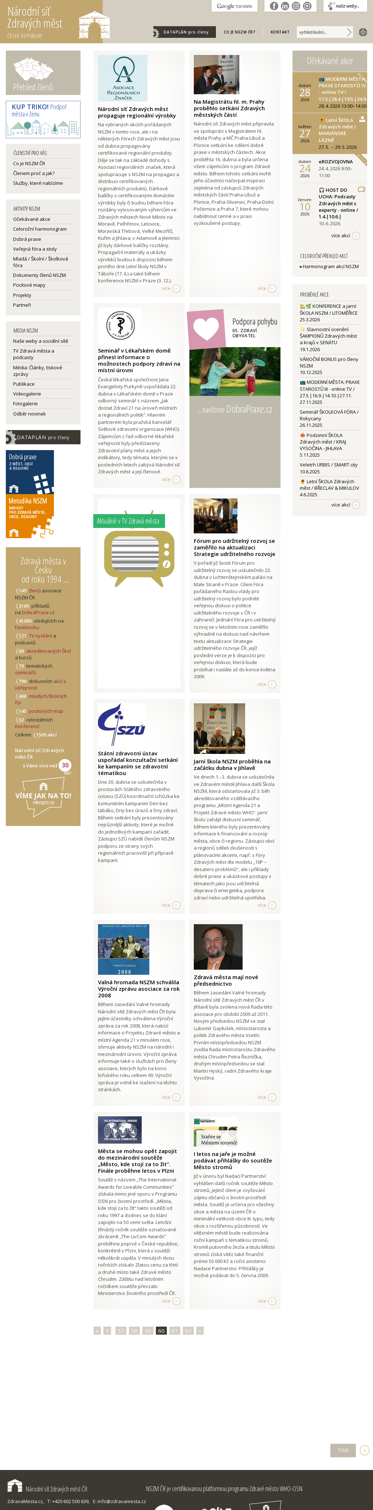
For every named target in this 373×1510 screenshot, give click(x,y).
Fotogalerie (25, 403)
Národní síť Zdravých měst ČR (47, 1489)
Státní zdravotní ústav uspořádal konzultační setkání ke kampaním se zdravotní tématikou (138, 763)
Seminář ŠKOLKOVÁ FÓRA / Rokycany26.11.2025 (329, 418)
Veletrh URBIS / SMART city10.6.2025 (329, 467)
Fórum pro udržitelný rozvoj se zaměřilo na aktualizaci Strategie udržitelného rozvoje (234, 547)
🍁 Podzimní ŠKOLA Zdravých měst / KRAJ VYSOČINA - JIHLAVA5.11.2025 (323, 445)
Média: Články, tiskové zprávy (37, 370)
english (361, 31)
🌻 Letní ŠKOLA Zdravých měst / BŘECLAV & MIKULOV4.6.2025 (329, 488)
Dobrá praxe (27, 239)
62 (188, 1330)
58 (134, 1330)
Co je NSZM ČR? (239, 32)
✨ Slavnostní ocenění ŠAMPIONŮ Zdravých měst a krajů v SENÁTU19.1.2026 (328, 339)
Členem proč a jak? (34, 173)
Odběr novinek (29, 413)
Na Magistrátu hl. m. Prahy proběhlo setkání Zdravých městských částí (229, 108)
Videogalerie (27, 393)
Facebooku (27, 627)
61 (175, 1330)
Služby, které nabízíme (38, 183)
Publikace (24, 384)
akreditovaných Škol (48, 651)
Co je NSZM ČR (29, 163)
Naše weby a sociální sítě (40, 341)
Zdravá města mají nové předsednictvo (226, 980)
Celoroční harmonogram (40, 229)
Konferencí (27, 726)
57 (121, 1330)
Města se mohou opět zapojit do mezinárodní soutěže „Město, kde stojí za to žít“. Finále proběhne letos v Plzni (137, 1160)
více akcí (340, 235)
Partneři (22, 305)
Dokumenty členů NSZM (39, 275)
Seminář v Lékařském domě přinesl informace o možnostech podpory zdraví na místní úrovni (139, 360)
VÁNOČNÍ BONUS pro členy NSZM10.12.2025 (329, 365)
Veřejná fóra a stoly (35, 249)
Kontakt (280, 32)
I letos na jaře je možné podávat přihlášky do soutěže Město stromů (233, 1160)
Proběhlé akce (314, 294)
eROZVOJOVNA (336, 161)
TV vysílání (40, 635)
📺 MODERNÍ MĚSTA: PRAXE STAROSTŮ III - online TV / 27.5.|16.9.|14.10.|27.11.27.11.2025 (330, 392)
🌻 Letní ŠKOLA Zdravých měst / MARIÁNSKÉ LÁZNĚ (337, 130)
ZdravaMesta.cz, (25, 1501)
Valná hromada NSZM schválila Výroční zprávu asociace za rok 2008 (139, 988)
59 (148, 1330)
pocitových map (46, 711)
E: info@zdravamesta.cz (119, 1501)
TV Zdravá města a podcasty (33, 354)
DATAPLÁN (186, 32)
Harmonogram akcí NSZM (329, 266)
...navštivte (235, 409)
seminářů (25, 672)
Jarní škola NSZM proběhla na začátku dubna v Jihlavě (232, 764)
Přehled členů (33, 87)
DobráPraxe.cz (38, 612)
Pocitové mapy (29, 285)
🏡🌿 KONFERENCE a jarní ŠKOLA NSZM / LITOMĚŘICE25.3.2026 (329, 312)
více (166, 288)
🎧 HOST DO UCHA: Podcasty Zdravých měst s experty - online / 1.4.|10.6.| (338, 203)
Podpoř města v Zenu (39, 110)
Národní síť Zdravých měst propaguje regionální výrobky (137, 112)
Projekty (22, 295)
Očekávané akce (31, 219)
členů (35, 590)
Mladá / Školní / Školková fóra (40, 262)
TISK (343, 1450)
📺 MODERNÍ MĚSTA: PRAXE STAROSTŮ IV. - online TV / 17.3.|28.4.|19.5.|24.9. (343, 89)
